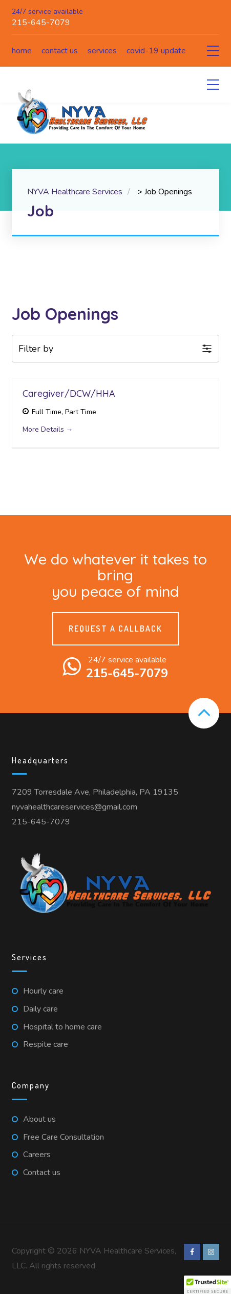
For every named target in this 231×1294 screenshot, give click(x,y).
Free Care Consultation (63, 1137)
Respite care (45, 1044)
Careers (37, 1154)
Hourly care (43, 991)
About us (39, 1119)
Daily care (40, 1009)
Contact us (59, 50)
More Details (48, 429)
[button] (116, 349)
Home (22, 50)
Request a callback (115, 628)
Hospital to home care (62, 1027)
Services (102, 50)
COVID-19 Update (156, 50)
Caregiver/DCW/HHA (69, 393)
